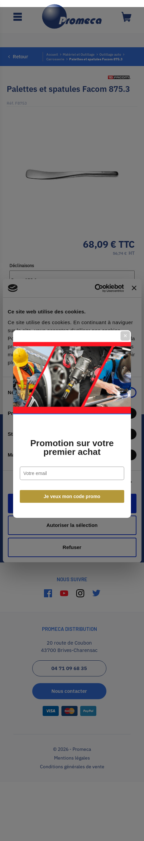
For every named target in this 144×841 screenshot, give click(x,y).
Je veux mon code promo (72, 493)
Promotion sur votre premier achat (71, 444)
